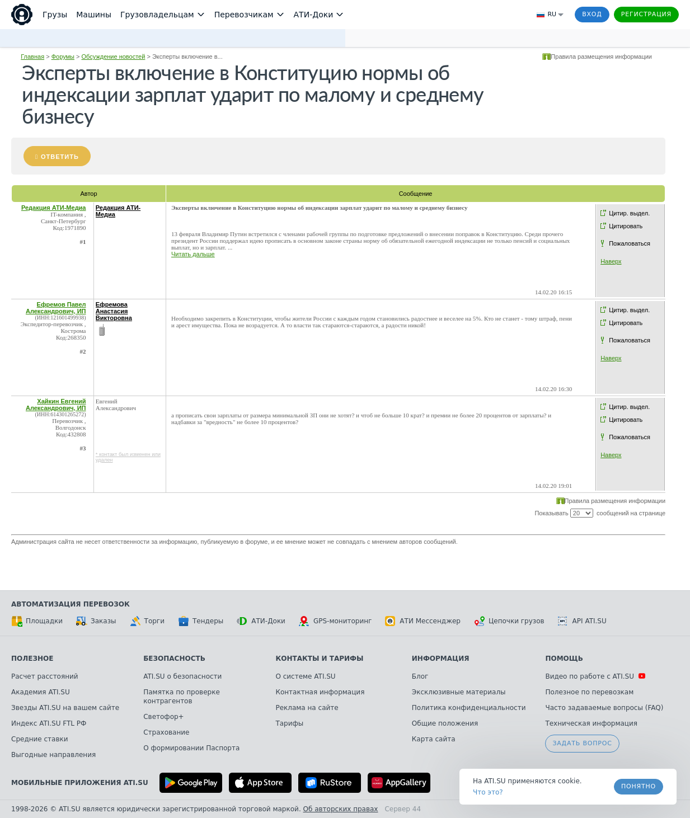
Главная (32, 56)
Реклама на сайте (306, 708)
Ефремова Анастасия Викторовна (114, 311)
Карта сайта (434, 739)
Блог (420, 676)
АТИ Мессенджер (423, 621)
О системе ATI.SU (305, 676)
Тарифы (289, 723)
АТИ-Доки (261, 621)
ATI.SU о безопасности (182, 676)
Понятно (638, 786)
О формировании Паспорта (191, 748)
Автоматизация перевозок (70, 604)
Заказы (96, 621)
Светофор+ (163, 717)
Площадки (37, 621)
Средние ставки (39, 739)
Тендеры (200, 621)
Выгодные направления (53, 755)
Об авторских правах (340, 809)
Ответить (60, 156)
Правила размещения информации (601, 56)
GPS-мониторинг (335, 621)
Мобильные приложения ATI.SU (79, 783)
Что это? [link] (488, 792)
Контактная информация (319, 692)
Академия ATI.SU (40, 692)
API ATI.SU (582, 621)
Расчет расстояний (44, 676)
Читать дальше (193, 254)
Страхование (166, 732)
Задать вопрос (582, 743)
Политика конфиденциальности (469, 708)
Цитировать (625, 226)
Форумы (62, 56)
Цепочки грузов (509, 621)
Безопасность (174, 658)
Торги (147, 621)
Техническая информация (591, 723)
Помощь (564, 658)
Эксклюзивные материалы (459, 692)
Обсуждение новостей (113, 56)
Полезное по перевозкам (589, 692)
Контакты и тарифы (319, 658)
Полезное (32, 658)
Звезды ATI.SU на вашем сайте (65, 708)
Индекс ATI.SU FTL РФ (48, 723)
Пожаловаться (629, 243)
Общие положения (445, 723)
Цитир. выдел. (629, 213)
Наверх (610, 261)
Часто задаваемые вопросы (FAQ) (604, 708)
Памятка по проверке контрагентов (181, 696)
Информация (441, 658)
